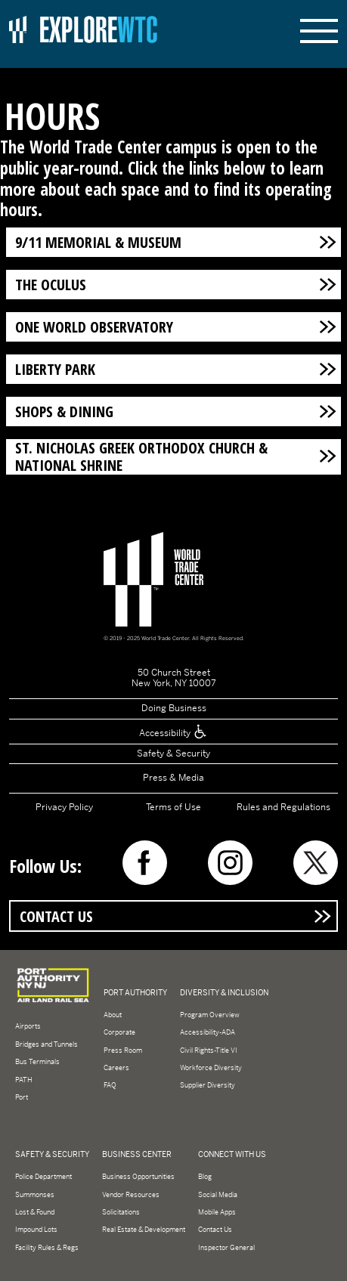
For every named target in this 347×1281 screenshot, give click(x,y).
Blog (205, 1176)
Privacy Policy (64, 807)
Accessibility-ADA (207, 1032)
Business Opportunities (138, 1176)
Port (21, 1097)
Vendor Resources (131, 1194)
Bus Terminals (37, 1061)
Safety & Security (173, 753)
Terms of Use (173, 807)
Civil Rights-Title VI (208, 1050)
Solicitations (121, 1212)
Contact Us (56, 916)
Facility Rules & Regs (47, 1247)
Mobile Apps (217, 1212)
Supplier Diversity (207, 1085)
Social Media (217, 1194)
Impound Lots (36, 1229)
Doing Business (173, 708)
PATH (24, 1080)
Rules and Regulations (283, 807)
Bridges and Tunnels (46, 1044)
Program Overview (210, 1015)
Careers (116, 1067)
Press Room (123, 1050)
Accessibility (173, 733)
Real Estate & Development (143, 1229)
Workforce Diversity (211, 1067)
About (113, 1015)
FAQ (110, 1085)
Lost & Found (34, 1212)
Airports (28, 1026)
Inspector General (226, 1247)
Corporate (119, 1032)
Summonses (34, 1194)
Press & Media (173, 778)
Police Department (43, 1176)
